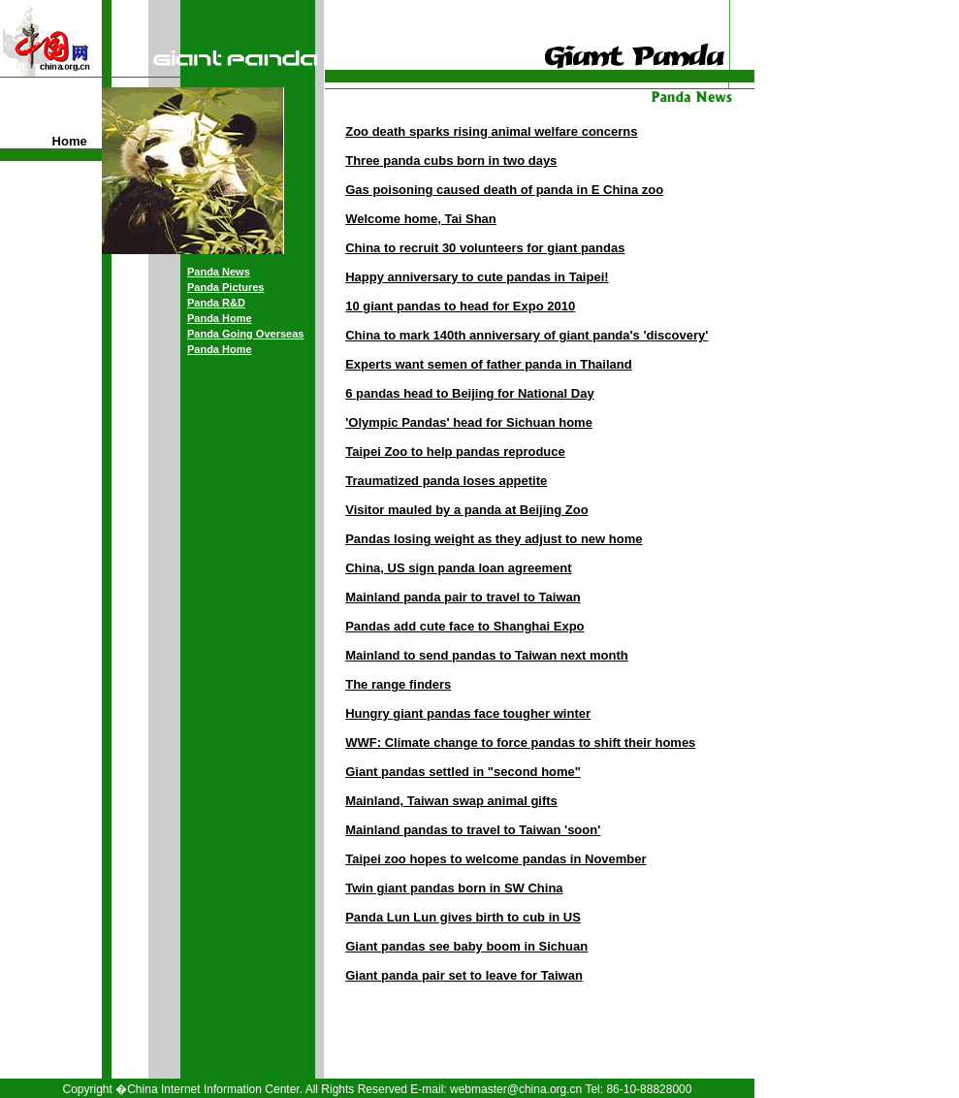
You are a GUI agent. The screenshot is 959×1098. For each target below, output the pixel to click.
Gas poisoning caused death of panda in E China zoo (504, 189)
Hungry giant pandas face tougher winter (468, 713)
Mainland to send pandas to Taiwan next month (486, 655)
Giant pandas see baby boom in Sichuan (466, 946)
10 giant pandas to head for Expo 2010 (460, 306)
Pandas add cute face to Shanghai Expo (464, 626)
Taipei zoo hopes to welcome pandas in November (495, 859)
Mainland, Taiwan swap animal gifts (451, 800)
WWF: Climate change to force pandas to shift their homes (520, 742)
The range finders (398, 684)
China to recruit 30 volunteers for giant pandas (484, 248)
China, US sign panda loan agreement (458, 568)
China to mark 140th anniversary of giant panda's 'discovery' (526, 335)
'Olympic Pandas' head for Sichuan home (468, 422)
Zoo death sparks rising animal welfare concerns (491, 131)
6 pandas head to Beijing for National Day (469, 393)
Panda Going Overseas (245, 333)
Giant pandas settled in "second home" (463, 771)
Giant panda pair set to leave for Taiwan (464, 975)
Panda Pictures (225, 287)
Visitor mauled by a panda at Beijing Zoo (466, 509)
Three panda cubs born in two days (451, 160)
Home (69, 141)
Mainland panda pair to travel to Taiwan (462, 597)
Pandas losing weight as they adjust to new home (493, 539)
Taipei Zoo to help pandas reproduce (455, 451)
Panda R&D (216, 302)
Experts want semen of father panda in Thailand (488, 364)
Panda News (218, 271)
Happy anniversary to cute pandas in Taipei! (476, 277)
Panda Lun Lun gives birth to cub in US (463, 917)
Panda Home (219, 318)
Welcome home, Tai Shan (420, 218)
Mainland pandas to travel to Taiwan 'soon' (472, 830)
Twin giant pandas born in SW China (453, 888)
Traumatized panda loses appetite (446, 480)
